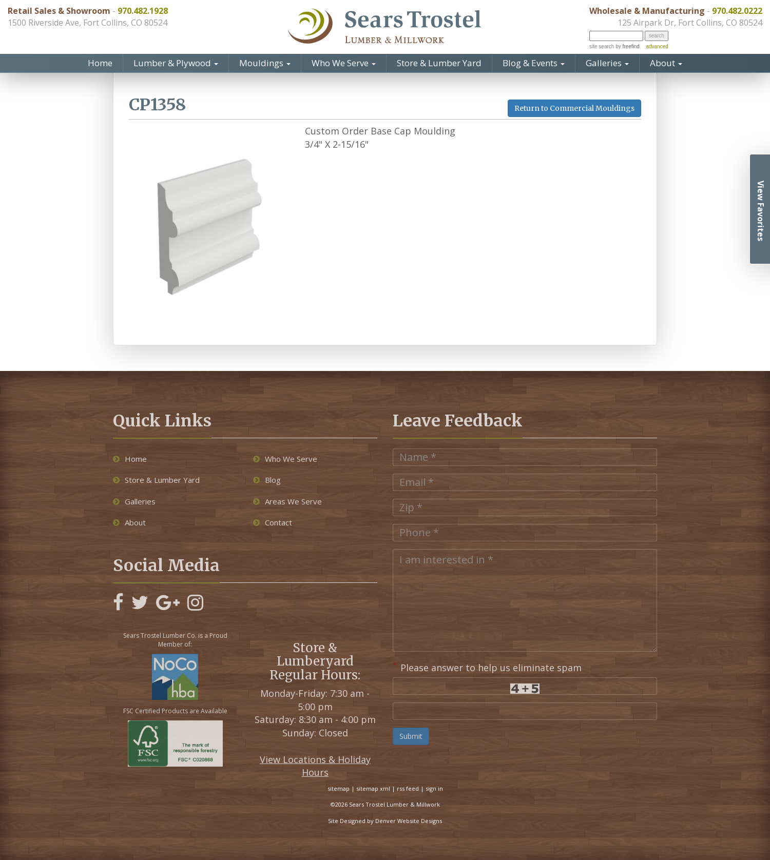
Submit (410, 736)
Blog (267, 480)
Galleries (607, 63)
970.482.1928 (143, 10)
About (666, 63)
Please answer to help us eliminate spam (487, 666)
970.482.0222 (737, 10)
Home (100, 63)
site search (601, 46)
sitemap (339, 788)
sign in (434, 788)
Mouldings (265, 63)
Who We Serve (344, 63)
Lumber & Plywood (175, 63)
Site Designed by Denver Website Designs (385, 821)
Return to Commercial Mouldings (574, 108)
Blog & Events (534, 63)
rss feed (408, 788)
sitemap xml (373, 788)
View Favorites (760, 211)
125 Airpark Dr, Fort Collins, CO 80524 (690, 22)
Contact (272, 522)
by (626, 46)
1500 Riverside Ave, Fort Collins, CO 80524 (87, 22)
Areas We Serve (287, 501)
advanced (657, 46)
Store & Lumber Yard (439, 63)
